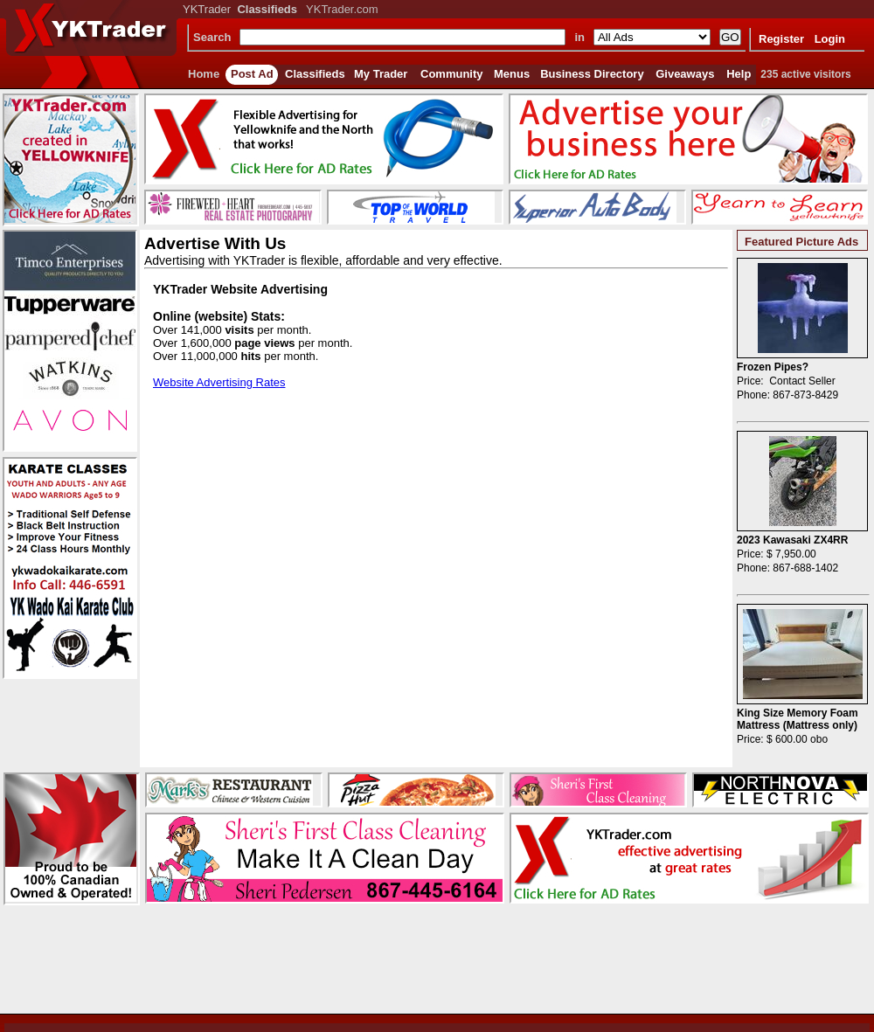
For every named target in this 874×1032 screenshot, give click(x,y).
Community (451, 73)
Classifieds (315, 73)
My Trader (380, 73)
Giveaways (685, 73)
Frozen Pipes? (772, 367)
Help (738, 73)
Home (203, 73)
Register (781, 38)
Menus (512, 73)
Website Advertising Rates (219, 382)
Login (830, 38)
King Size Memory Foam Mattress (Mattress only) (797, 719)
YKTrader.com (342, 9)
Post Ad (252, 73)
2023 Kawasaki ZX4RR (792, 540)
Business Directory (592, 73)
